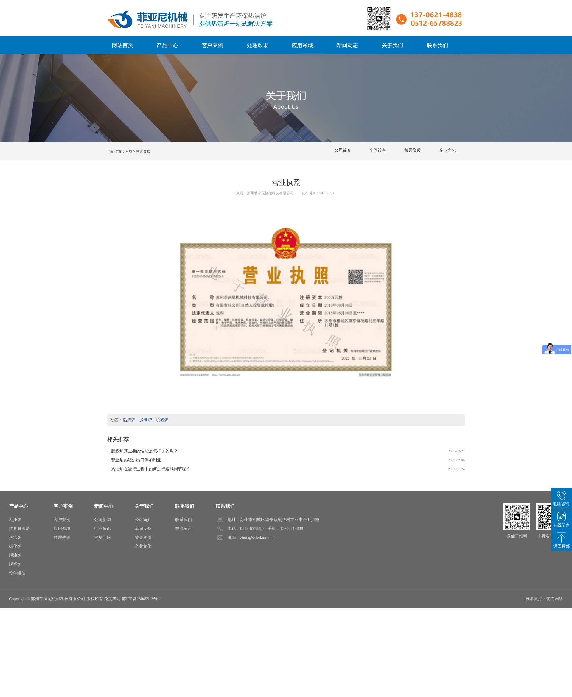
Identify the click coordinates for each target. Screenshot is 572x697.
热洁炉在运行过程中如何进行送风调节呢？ (150, 468)
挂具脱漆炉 (19, 528)
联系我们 (184, 506)
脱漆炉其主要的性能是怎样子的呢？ (144, 450)
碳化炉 (15, 546)
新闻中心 (103, 506)
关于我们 (144, 506)
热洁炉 (129, 420)
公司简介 (343, 149)
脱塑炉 (162, 420)
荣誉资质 (412, 149)
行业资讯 (102, 528)
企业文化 (447, 149)
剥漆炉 (15, 519)
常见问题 (102, 537)
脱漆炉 (145, 420)
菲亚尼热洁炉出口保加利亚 (136, 459)
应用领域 (62, 528)
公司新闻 (102, 519)
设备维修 (17, 573)
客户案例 (63, 506)
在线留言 (183, 528)
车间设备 (377, 149)
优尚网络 (554, 599)
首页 (128, 151)
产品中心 (18, 506)
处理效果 (62, 537)
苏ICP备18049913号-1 (141, 599)
